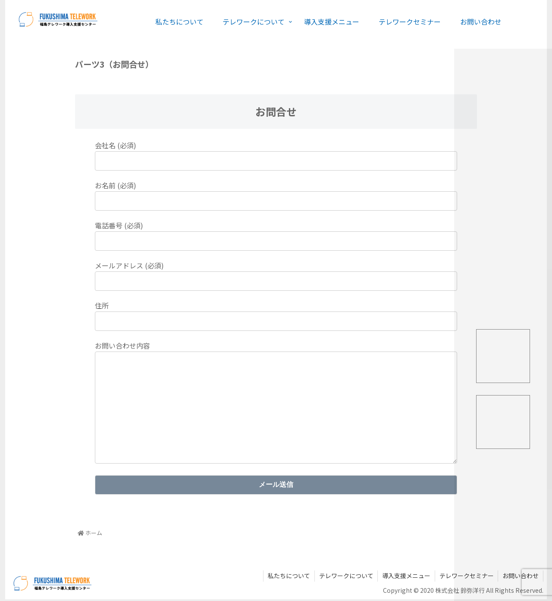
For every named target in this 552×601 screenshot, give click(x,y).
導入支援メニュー (406, 577)
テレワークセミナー (466, 577)
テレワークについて (345, 577)
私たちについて (288, 577)
